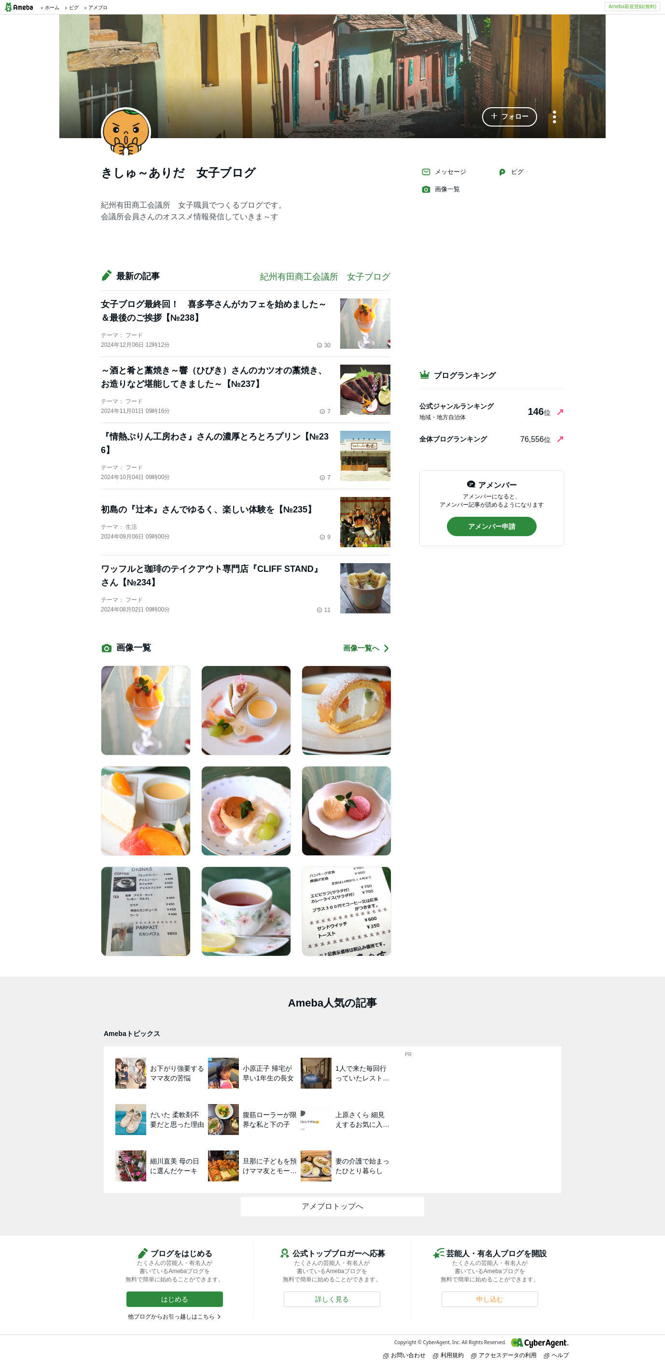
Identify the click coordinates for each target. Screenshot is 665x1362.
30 (324, 345)
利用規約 (448, 1355)
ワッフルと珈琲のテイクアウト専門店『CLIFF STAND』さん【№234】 (211, 575)
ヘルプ (556, 1355)
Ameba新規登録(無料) (632, 6)
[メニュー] (554, 117)
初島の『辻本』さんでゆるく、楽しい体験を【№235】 (208, 509)
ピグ (511, 172)
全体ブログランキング (453, 439)
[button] (509, 117)
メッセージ (443, 172)
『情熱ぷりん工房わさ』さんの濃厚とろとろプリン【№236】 (215, 443)
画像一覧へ (366, 648)
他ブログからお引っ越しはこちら (171, 1316)
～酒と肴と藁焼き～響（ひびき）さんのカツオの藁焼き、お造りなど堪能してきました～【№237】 (214, 377)
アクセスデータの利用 (504, 1355)
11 (324, 610)
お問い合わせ (404, 1355)
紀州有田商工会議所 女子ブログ (325, 277)
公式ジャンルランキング (456, 406)
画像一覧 (440, 189)
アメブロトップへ (332, 1206)
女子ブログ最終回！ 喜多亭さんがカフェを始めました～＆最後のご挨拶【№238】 (214, 311)
